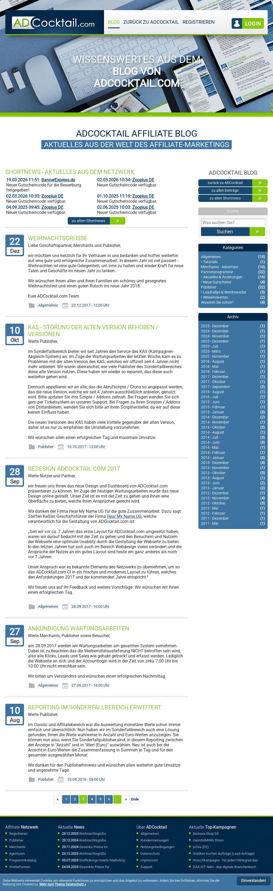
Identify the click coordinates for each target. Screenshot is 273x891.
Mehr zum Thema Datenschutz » (62, 884)
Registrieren (199, 22)
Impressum (149, 860)
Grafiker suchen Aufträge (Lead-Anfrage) (224, 854)
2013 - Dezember (233, 463)
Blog (114, 22)
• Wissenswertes (233, 297)
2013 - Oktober (233, 473)
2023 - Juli (233, 346)
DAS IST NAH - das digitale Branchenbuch (224, 867)
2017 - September (233, 387)
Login (248, 23)
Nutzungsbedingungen (157, 847)
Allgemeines (233, 257)
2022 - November (233, 356)
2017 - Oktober (233, 382)
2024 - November (233, 336)
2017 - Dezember (233, 377)
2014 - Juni (233, 442)
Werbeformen (19, 867)
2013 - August (233, 478)
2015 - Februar (233, 407)
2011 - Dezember (233, 518)
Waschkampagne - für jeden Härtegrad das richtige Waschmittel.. (225, 860)
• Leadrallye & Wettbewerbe (233, 292)
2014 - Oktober (233, 427)
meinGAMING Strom (208, 840)
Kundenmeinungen (154, 840)
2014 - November (233, 422)
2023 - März (233, 351)
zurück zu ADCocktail (151, 22)
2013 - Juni (233, 483)
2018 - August (233, 361)
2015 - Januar (233, 412)
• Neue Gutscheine (233, 282)
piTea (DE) (201, 847)
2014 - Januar (233, 457)
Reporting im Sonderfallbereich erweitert (94, 707)
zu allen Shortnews (88, 220)
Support (146, 867)
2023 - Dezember (233, 341)
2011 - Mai (233, 523)
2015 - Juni (233, 402)
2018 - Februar (233, 371)
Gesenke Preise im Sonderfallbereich (85, 847)
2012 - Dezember (233, 493)
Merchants (17, 847)
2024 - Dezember (233, 331)
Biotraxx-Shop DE (206, 834)
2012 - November (233, 498)
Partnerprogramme (233, 272)
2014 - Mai (233, 447)
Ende (135, 799)
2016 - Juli (233, 397)
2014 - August (233, 432)
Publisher (233, 287)
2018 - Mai (233, 366)
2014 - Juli (233, 437)
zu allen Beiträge (225, 190)
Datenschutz (150, 854)
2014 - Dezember (233, 417)
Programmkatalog (22, 860)
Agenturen (17, 854)
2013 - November (233, 468)
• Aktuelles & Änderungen (233, 277)
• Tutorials (233, 262)
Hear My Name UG (124, 516)
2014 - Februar (233, 452)
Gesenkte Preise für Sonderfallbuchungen (85, 867)
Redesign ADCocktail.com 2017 (74, 468)
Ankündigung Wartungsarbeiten (78, 628)
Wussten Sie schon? (233, 302)
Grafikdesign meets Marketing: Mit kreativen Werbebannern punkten (94, 860)
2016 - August (233, 392)
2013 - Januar (233, 488)
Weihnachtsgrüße (57, 238)
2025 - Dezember (233, 326)
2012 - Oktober (233, 503)
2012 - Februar (233, 513)
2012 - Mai (233, 508)
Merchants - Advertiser (233, 267)
